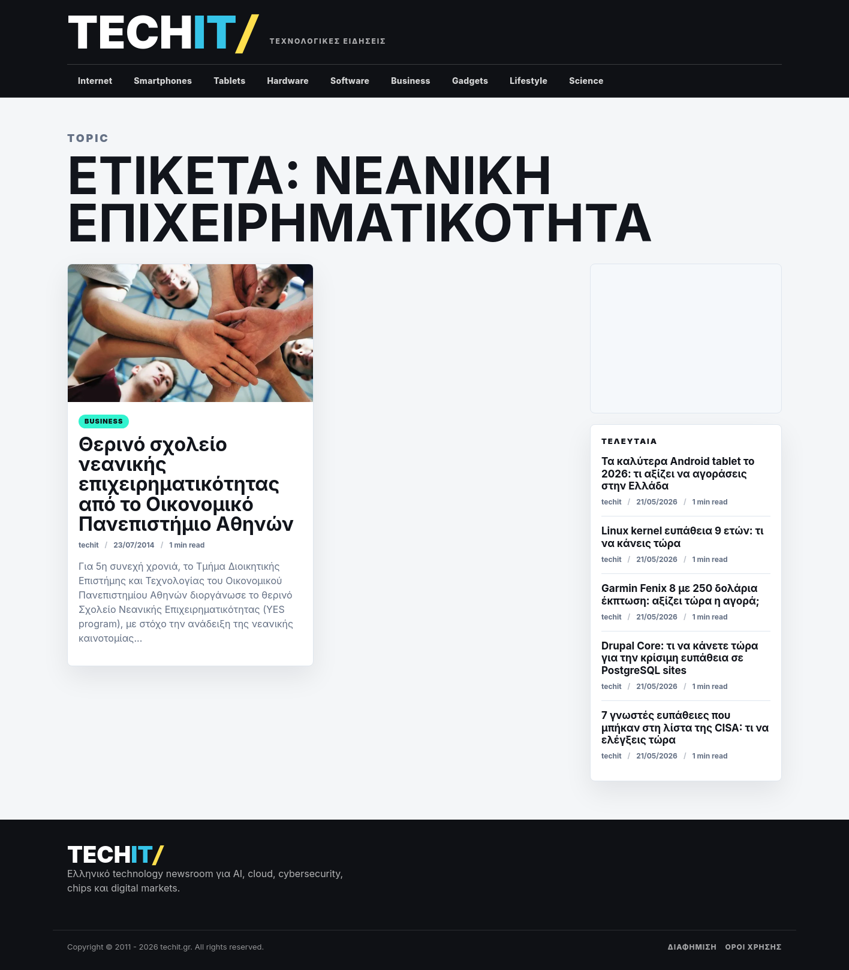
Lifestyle (528, 80)
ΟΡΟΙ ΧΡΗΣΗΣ (753, 946)
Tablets (229, 80)
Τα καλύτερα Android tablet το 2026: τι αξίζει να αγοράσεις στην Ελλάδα (677, 473)
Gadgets (470, 80)
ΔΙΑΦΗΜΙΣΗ (692, 946)
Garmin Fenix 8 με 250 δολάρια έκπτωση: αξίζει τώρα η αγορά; (680, 594)
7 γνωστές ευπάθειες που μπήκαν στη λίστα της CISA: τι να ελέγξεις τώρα (685, 727)
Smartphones (163, 80)
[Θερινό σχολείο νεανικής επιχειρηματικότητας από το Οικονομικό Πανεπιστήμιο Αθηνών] (190, 333)
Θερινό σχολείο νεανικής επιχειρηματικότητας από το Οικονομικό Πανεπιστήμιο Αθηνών (186, 484)
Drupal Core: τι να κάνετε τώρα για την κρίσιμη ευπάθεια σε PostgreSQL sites (679, 658)
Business (410, 80)
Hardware (288, 80)
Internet (95, 80)
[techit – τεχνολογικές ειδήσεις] (162, 32)
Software (349, 80)
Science (586, 80)
